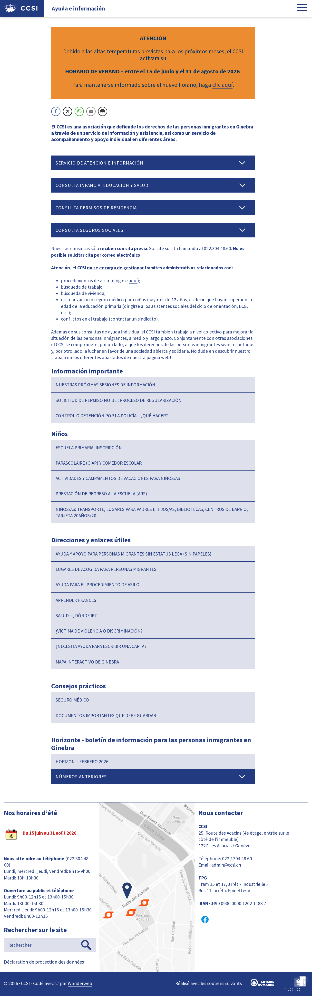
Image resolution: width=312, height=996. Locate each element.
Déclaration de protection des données (44, 962)
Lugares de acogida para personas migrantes (106, 569)
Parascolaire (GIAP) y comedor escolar (99, 463)
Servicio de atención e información (99, 163)
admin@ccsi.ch (226, 865)
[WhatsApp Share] (79, 111)
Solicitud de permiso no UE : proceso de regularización (119, 400)
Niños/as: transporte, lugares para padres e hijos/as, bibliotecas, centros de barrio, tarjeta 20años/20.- (152, 512)
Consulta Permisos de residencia (96, 208)
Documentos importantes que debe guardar (106, 715)
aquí (133, 280)
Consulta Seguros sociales (89, 230)
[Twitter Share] (67, 111)
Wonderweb (80, 983)
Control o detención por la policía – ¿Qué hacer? (112, 416)
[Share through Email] (91, 111)
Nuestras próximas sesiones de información (105, 385)
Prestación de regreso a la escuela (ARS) (101, 494)
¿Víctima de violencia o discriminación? (99, 631)
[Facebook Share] (55, 111)
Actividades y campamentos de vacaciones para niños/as (118, 478)
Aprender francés (76, 600)
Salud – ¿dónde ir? (76, 615)
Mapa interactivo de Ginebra (87, 662)
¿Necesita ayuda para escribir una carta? (101, 646)
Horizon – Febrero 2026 (82, 761)
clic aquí (222, 84)
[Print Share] (102, 111)
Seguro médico (72, 700)
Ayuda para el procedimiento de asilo (97, 584)
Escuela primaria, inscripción (89, 447)
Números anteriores (81, 777)
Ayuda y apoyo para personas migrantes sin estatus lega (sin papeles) (133, 554)
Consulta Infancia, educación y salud (102, 185)
